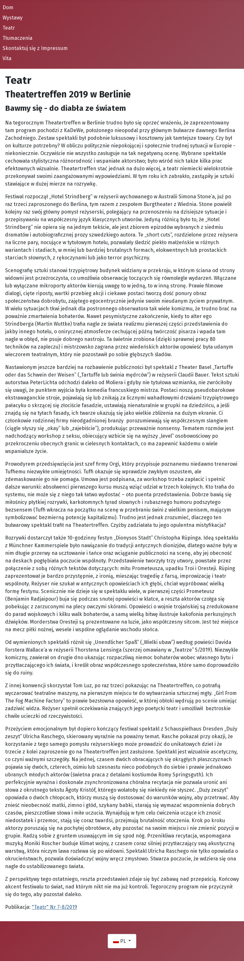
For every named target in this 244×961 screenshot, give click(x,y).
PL (120, 941)
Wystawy (13, 18)
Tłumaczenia (17, 38)
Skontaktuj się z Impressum (35, 48)
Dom (8, 7)
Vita (7, 58)
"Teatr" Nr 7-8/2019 (54, 907)
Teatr (9, 28)
